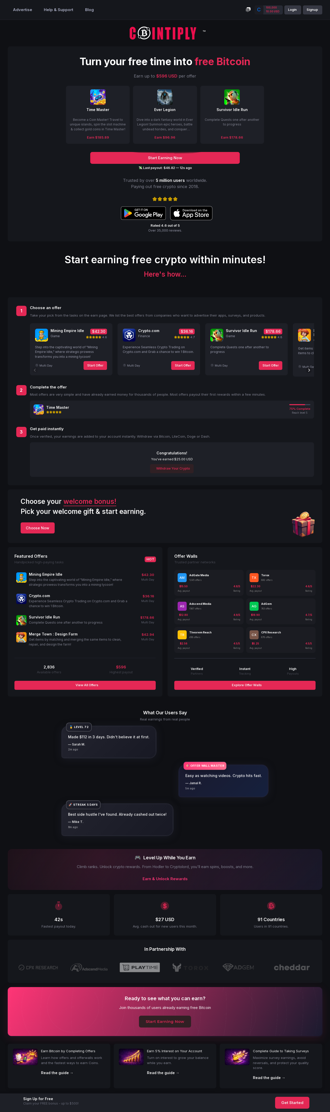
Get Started (292, 1102)
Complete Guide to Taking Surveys (281, 1051)
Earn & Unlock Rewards (165, 879)
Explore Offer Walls (246, 685)
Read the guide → (57, 1073)
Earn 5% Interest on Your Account (174, 1051)
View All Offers (86, 685)
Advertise (22, 9)
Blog (89, 9)
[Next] (308, 370)
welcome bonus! (89, 501)
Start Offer (95, 365)
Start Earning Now (165, 1021)
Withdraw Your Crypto (172, 468)
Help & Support (58, 9)
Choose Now (37, 528)
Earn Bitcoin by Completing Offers (68, 1051)
